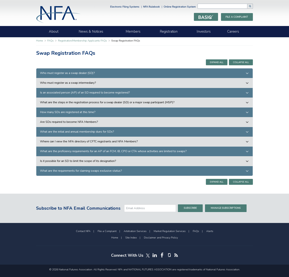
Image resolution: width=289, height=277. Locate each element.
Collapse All (241, 62)
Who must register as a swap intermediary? (68, 83)
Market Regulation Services (170, 231)
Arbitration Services (135, 231)
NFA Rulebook (151, 6)
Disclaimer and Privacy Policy (161, 237)
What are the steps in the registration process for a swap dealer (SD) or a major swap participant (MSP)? (107, 102)
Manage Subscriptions (226, 208)
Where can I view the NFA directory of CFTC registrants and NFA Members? (89, 141)
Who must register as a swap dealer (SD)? (67, 73)
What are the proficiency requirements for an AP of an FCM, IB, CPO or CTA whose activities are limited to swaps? (113, 151)
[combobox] (228, 6)
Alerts (209, 231)
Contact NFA (83, 231)
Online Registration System (180, 6)
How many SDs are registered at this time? (67, 112)
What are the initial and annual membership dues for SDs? (77, 132)
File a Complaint (237, 17)
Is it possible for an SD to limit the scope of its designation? (78, 161)
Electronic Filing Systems (124, 6)
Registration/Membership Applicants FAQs (83, 40)
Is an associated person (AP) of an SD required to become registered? (85, 92)
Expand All (216, 62)
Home (39, 40)
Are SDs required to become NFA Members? (69, 122)
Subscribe (190, 208)
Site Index (131, 237)
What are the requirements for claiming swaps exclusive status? (81, 171)
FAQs (50, 40)
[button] (250, 6)
